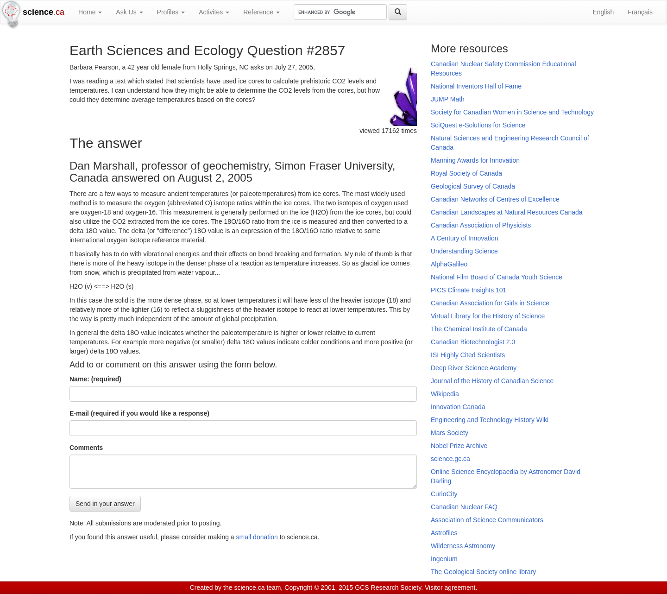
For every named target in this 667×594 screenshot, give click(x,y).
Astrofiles (444, 533)
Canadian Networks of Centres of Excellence (495, 199)
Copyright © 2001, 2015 (318, 587)
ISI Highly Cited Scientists (468, 355)
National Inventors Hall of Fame (476, 86)
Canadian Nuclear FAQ (464, 507)
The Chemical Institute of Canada (479, 329)
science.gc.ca (450, 458)
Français (640, 12)
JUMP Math (448, 99)
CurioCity (444, 494)
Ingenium (444, 558)
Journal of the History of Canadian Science (492, 381)
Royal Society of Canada (466, 173)
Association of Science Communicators (487, 520)
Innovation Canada (458, 407)
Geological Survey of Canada (473, 186)
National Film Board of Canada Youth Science (496, 277)
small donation (257, 537)
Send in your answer (105, 503)
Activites (214, 12)
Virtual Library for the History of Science (488, 316)
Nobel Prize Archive (459, 445)
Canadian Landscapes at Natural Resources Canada (507, 212)
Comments (86, 447)
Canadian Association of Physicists (481, 225)
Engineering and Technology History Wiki (489, 419)
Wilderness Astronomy (463, 546)
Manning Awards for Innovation (475, 160)
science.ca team (257, 587)
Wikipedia (445, 394)
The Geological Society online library (483, 571)
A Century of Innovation (464, 238)
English (603, 12)
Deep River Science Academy (473, 368)
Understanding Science (464, 251)
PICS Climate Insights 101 (468, 290)
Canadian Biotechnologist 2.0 (473, 342)
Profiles (171, 12)
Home (90, 12)
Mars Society (449, 432)
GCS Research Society (388, 587)
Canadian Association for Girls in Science (490, 303)
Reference (261, 12)
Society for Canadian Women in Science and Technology (512, 112)
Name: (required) (95, 379)
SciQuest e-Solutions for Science (478, 125)
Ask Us (129, 12)
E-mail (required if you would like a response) (139, 413)
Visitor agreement (450, 587)
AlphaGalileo (449, 264)
